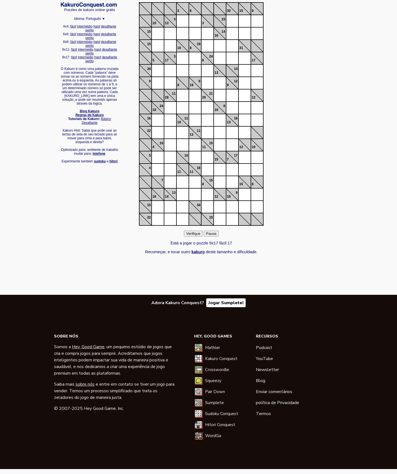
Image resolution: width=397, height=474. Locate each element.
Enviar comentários (274, 392)
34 (149, 69)
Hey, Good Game (88, 347)
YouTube (264, 359)
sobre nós (85, 384)
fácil (73, 26)
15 (241, 11)
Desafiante (89, 123)
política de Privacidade (277, 403)
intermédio (84, 26)
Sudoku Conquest (221, 413)
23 (223, 19)
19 (198, 44)
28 (166, 97)
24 (211, 56)
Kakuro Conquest (221, 358)
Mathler (212, 347)
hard (96, 26)
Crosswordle (217, 369)
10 (154, 23)
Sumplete (214, 402)
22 (149, 131)
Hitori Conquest (220, 424)
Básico (106, 119)
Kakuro (89, 5)
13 (166, 23)
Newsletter (267, 370)
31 (241, 48)
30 (228, 11)
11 (174, 94)
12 (236, 81)
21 (211, 94)
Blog (260, 381)
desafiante (108, 26)
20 (204, 97)
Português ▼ (95, 19)
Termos (263, 414)
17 (166, 60)
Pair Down (215, 391)
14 (223, 32)
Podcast (264, 348)
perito (89, 30)
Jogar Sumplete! (225, 303)
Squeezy (213, 380)
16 (216, 35)
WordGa (213, 435)
